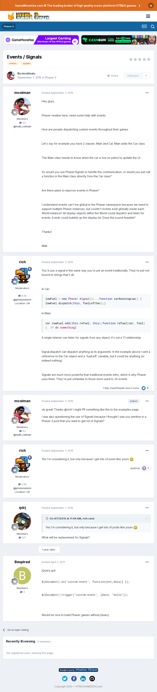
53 (22, 122)
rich (22, 262)
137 (22, 537)
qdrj (22, 508)
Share (112, 75)
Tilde (106, 388)
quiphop (135, 468)
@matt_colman (22, 126)
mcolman (28, 73)
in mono (134, 388)
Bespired (22, 562)
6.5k (22, 295)
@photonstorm (22, 299)
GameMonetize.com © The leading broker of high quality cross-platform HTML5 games (75, 5)
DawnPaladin (117, 388)
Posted (57, 92)
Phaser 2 (50, 77)
